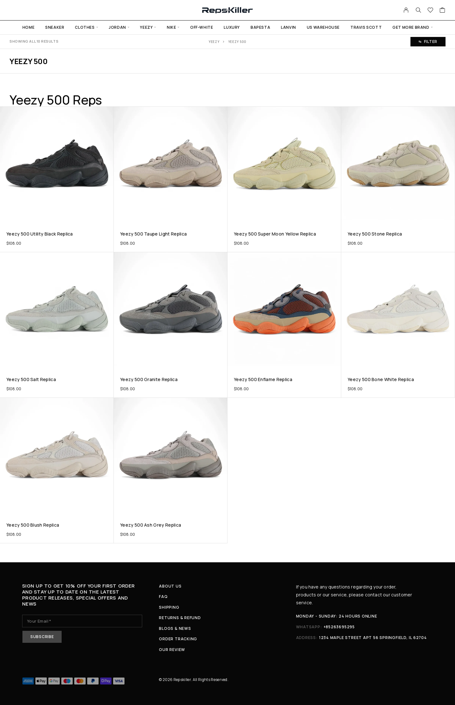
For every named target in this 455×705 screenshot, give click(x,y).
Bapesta (260, 27)
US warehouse (323, 27)
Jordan (117, 27)
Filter (428, 41)
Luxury (232, 27)
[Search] (418, 10)
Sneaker (54, 27)
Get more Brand (410, 27)
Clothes (84, 27)
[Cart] (443, 11)
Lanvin (288, 27)
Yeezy (146, 27)
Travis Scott (366, 27)
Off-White (201, 27)
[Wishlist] (431, 11)
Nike (171, 27)
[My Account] (406, 10)
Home (28, 27)
